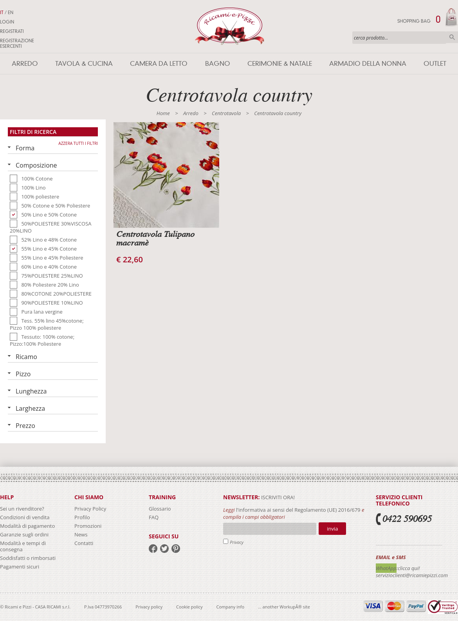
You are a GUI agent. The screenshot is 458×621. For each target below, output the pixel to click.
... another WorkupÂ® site (284, 607)
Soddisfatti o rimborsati (28, 557)
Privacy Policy (90, 508)
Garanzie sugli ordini (24, 534)
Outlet (435, 63)
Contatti (83, 543)
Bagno (217, 63)
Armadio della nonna (367, 63)
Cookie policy (189, 607)
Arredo (25, 63)
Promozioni (87, 525)
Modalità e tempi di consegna (23, 546)
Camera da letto (159, 63)
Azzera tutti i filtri (78, 143)
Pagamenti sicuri (19, 566)
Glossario (160, 508)
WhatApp (386, 568)
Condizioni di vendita (25, 517)
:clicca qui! (408, 568)
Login (7, 22)
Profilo (82, 517)
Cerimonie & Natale (279, 63)
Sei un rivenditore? (22, 508)
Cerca (452, 37)
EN (10, 12)
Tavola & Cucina (84, 63)
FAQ (154, 517)
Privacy (236, 542)
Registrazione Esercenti (17, 43)
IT (2, 12)
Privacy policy (148, 607)
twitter (164, 548)
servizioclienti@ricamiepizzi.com (412, 575)
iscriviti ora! (277, 497)
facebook (153, 548)
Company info (230, 607)
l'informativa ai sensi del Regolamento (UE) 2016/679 (298, 509)
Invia (332, 528)
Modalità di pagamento (27, 525)
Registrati (12, 31)
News (80, 534)
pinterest (175, 548)
